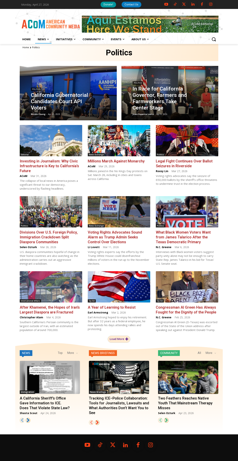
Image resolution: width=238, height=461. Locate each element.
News (26, 353)
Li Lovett (94, 247)
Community (169, 353)
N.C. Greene (163, 247)
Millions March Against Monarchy (116, 161)
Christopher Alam (31, 317)
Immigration (27, 392)
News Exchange (96, 154)
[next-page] (28, 420)
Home (25, 47)
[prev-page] (22, 420)
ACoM (23, 176)
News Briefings (103, 353)
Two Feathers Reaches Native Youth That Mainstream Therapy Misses (185, 403)
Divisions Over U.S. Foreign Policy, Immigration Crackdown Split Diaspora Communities (49, 237)
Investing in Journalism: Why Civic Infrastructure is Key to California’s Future (49, 166)
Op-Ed (92, 301)
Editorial (25, 154)
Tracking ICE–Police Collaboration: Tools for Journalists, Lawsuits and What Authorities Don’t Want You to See (119, 405)
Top (60, 353)
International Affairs (30, 301)
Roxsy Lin (162, 171)
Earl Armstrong (98, 312)
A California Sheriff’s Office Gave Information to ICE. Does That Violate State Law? (45, 403)
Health (162, 392)
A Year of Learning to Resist (112, 307)
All (199, 353)
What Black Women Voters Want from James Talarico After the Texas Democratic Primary (183, 237)
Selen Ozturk (28, 247)
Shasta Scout (28, 413)
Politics (36, 89)
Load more (119, 339)
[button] (213, 39)
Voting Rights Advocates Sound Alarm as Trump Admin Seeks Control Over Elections (115, 237)
